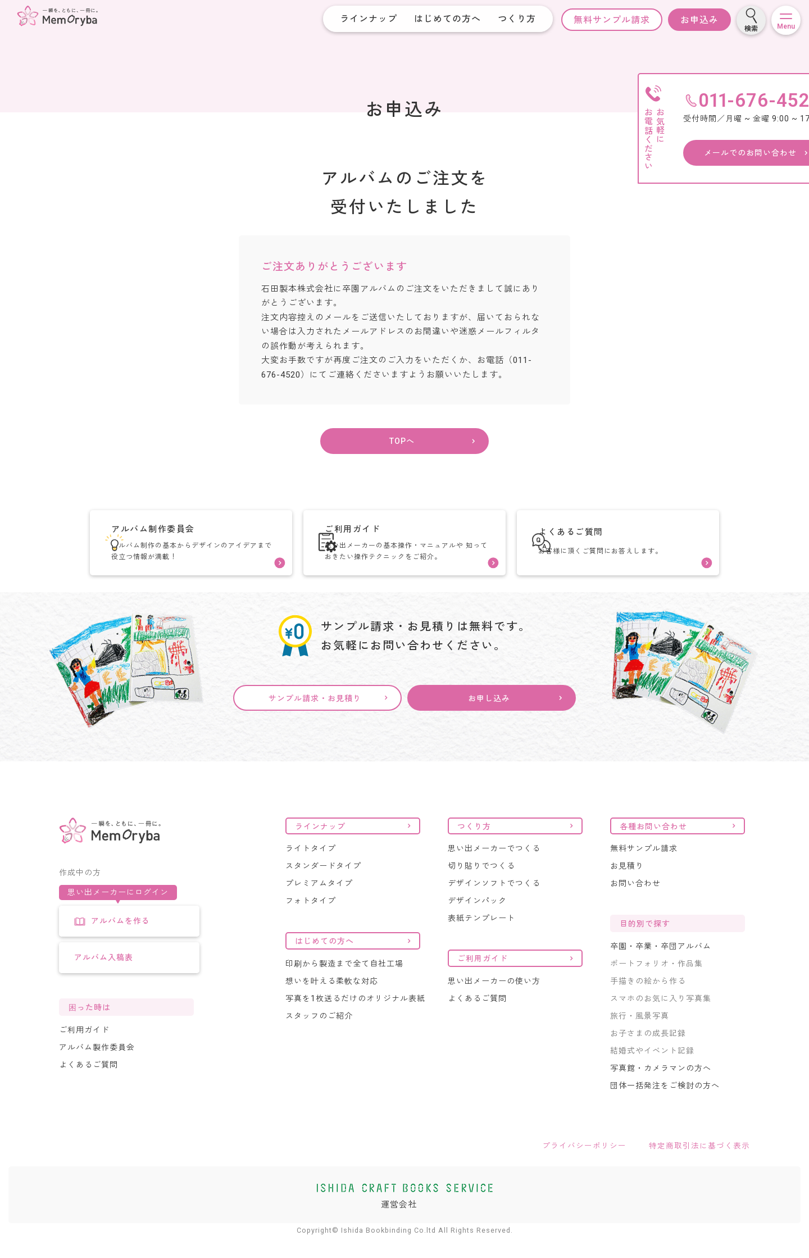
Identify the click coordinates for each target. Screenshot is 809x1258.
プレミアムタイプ (319, 904)
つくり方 (508, 18)
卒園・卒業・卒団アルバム (660, 966)
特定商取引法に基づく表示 (699, 1166)
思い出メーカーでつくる (494, 869)
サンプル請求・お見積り (315, 719)
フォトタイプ (310, 921)
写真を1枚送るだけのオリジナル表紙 (355, 1019)
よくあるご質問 (88, 1084)
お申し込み (489, 719)
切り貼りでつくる (481, 886)
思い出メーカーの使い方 (494, 1001)
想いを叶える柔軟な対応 (331, 1001)
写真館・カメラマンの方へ (660, 1088)
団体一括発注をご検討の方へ (665, 1106)
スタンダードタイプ (323, 886)
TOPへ (402, 446)
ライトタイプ (310, 869)
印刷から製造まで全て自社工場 (344, 984)
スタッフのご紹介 (319, 1036)
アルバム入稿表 (103, 977)
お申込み (690, 20)
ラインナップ (359, 18)
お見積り (627, 886)
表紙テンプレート (481, 938)
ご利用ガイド (84, 1050)
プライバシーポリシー (584, 1166)
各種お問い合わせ (653, 846)
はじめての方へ (438, 18)
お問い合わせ (635, 904)
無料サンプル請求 (603, 20)
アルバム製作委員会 (97, 1067)
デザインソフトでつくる (494, 904)
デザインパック (477, 921)
